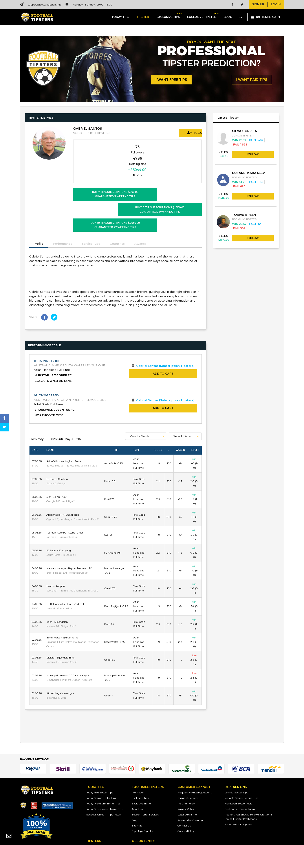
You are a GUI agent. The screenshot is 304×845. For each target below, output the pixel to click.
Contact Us (184, 785)
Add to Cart (163, 334)
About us (137, 769)
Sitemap (137, 785)
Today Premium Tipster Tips (103, 763)
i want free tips (171, 80)
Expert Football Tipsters (238, 784)
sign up (258, 4)
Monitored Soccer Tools (238, 763)
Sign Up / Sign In (142, 791)
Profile (38, 204)
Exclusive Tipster (142, 763)
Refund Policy (186, 763)
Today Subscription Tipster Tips (104, 769)
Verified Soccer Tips (236, 752)
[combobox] (145, 396)
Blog (134, 780)
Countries (117, 204)
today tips (120, 17)
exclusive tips (168, 16)
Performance (62, 204)
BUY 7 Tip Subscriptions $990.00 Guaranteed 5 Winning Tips (103, 170)
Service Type (91, 204)
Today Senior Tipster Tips (101, 758)
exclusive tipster (201, 16)
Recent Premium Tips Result (103, 774)
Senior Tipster (94, 812)
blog (228, 17)
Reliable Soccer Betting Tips (241, 758)
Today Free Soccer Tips (99, 752)
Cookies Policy (186, 791)
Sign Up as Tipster (143, 806)
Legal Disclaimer (188, 774)
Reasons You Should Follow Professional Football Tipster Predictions (249, 777)
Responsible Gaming (190, 780)
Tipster (143, 17)
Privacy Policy (186, 769)
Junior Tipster (94, 806)
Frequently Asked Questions (195, 752)
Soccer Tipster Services (145, 774)
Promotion (138, 752)
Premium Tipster (96, 817)
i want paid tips (251, 80)
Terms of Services (188, 758)
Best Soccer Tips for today (240, 769)
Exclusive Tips (140, 758)
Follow (182, 133)
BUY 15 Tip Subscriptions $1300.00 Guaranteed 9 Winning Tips (171, 170)
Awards (140, 204)
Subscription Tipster (98, 823)
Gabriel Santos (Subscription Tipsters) (165, 326)
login (276, 4)
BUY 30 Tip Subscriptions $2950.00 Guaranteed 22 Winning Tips (103, 185)
